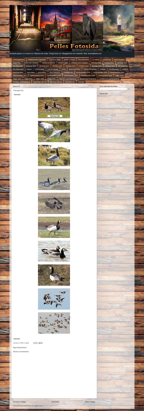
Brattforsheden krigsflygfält (37, 59)
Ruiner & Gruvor (69, 59)
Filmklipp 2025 (97, 66)
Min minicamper (18, 69)
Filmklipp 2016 (96, 63)
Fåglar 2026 (51, 79)
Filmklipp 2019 (18, 66)
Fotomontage (39, 69)
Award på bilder (18, 72)
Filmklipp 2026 (110, 66)
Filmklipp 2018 (122, 63)
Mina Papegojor (55, 72)
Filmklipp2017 (109, 63)
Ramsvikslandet (83, 59)
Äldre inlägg (90, 402)
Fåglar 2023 (17, 79)
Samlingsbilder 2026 (105, 75)
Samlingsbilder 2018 (83, 72)
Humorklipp (30, 72)
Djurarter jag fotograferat (88, 79)
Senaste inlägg (19, 402)
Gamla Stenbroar (19, 59)
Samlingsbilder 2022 (37, 75)
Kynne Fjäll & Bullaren (31, 63)
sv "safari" (95, 59)
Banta (64, 69)
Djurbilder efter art (56, 82)
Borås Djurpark (119, 59)
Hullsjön (103, 69)
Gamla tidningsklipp (90, 69)
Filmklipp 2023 (70, 66)
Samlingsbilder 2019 (100, 72)
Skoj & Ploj (16, 63)
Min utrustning (123, 66)
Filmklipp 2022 (57, 66)
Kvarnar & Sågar (55, 59)
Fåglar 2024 (28, 79)
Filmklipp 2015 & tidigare (79, 63)
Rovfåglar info (68, 72)
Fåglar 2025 (40, 79)
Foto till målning (53, 69)
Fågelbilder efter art (39, 82)
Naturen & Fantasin (48, 63)
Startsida (81, 82)
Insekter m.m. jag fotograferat (109, 79)
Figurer (29, 69)
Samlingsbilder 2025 (88, 75)
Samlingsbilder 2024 (71, 75)
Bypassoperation (74, 69)
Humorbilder (42, 72)
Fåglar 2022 (119, 75)
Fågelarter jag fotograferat (67, 79)
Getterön (125, 69)
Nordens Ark (107, 59)
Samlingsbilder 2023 (54, 75)
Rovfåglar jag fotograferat (21, 82)
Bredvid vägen (63, 63)
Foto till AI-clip (70, 82)
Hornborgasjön (114, 69)
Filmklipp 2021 (44, 66)
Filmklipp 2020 (31, 66)
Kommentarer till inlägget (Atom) (33, 406)
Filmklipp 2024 (83, 66)
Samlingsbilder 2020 (117, 72)
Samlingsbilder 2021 (20, 75)
